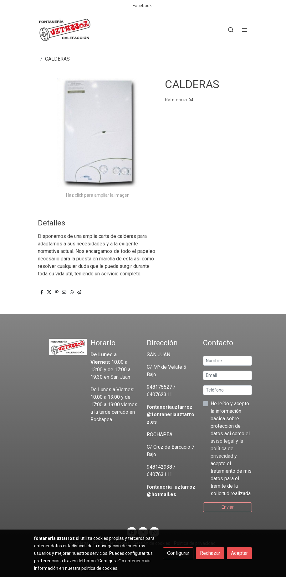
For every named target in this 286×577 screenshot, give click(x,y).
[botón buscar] (230, 30)
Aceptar (239, 553)
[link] (65, 29)
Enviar (228, 507)
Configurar (178, 553)
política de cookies (99, 568)
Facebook (142, 5)
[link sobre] (58, 347)
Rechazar (210, 553)
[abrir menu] (244, 30)
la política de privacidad (227, 448)
